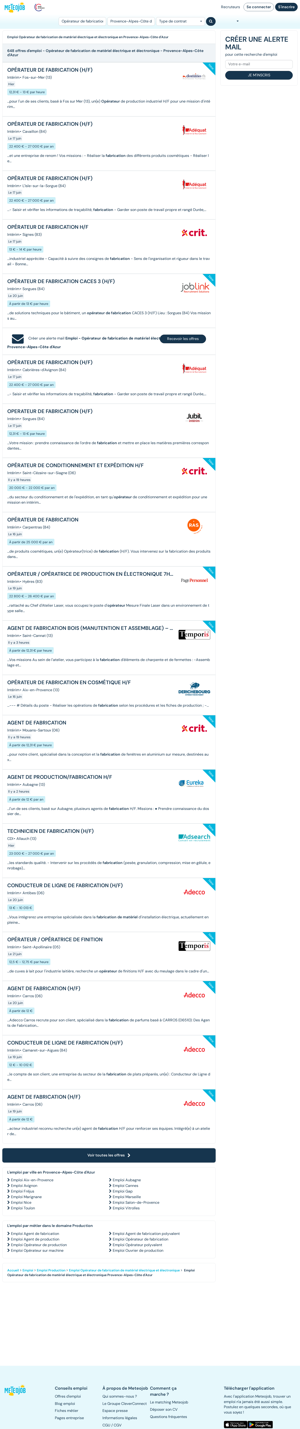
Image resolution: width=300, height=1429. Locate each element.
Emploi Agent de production (35, 1239)
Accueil (13, 1270)
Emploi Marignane (26, 1196)
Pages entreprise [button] (69, 1417)
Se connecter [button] (259, 6)
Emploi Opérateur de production (39, 1244)
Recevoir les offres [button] (183, 338)
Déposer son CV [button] (164, 1409)
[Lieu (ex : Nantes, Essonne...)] (131, 21)
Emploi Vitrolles (126, 1208)
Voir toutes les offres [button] (109, 1155)
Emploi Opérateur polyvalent (137, 1244)
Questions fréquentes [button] (168, 1416)
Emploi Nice (21, 1202)
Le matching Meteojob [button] (169, 1402)
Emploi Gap (123, 1191)
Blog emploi (65, 1403)
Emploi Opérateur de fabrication (140, 1239)
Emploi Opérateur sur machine (37, 1250)
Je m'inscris (259, 75)
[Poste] (82, 21)
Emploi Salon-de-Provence (136, 1202)
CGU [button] (106, 1425)
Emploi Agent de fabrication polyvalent (146, 1233)
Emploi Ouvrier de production (138, 1250)
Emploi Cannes (125, 1185)
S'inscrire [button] (286, 6)
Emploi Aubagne (127, 1180)
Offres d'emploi (68, 1396)
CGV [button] (118, 1425)
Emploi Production (51, 1270)
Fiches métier (66, 1410)
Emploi (27, 1270)
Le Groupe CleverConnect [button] (124, 1403)
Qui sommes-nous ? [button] (119, 1396)
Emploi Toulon (23, 1208)
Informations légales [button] (119, 1417)
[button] (15, 1390)
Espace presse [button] (115, 1410)
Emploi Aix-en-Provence (32, 1180)
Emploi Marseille (127, 1196)
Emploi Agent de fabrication (35, 1233)
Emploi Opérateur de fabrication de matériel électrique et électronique (124, 1270)
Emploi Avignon (24, 1185)
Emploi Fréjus (22, 1191)
